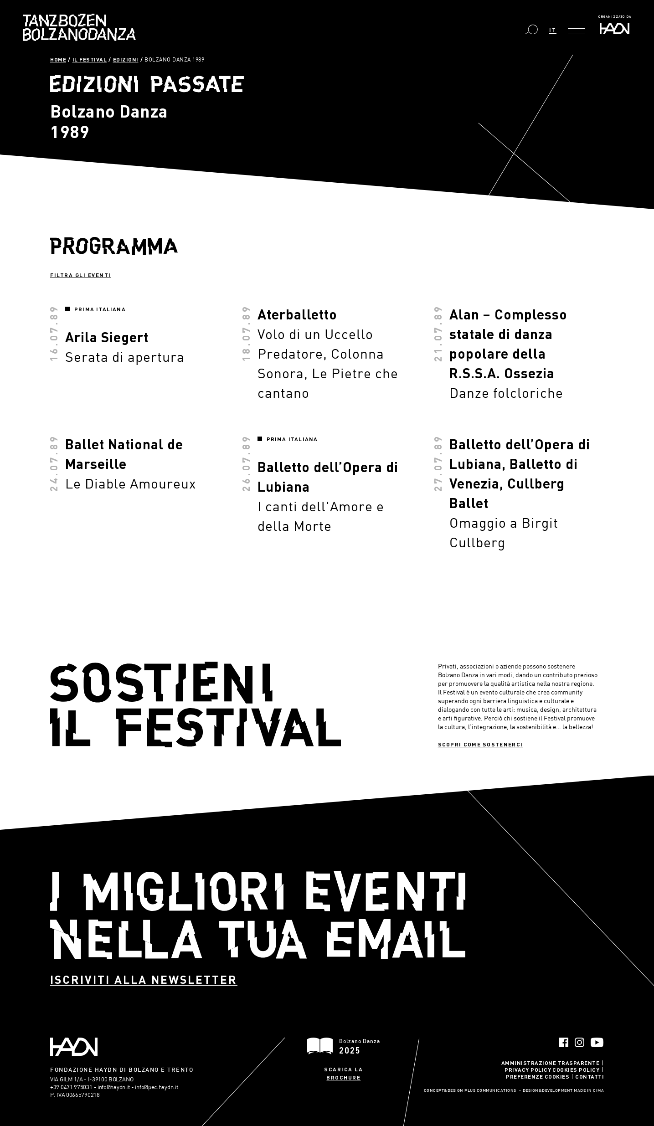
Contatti (589, 1076)
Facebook (563, 1042)
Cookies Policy (575, 1069)
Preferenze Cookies (537, 1076)
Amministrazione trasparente (550, 1062)
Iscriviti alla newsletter (143, 979)
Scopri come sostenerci (480, 744)
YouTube (597, 1042)
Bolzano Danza (79, 27)
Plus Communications (490, 1091)
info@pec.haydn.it (156, 1086)
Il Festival (89, 59)
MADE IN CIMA (589, 1091)
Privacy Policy (528, 1069)
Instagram (579, 1042)
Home (58, 59)
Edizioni (126, 59)
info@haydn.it (114, 1086)
